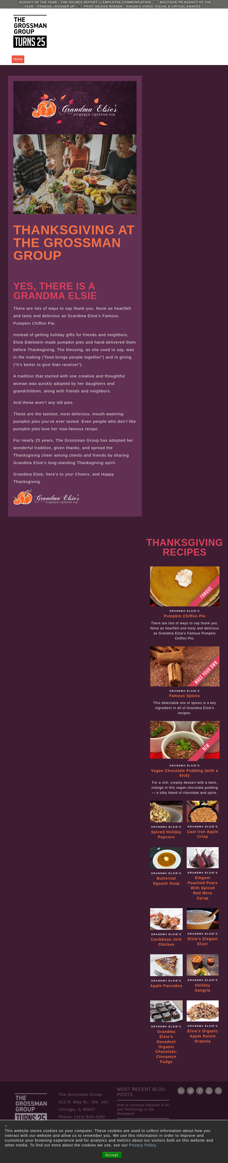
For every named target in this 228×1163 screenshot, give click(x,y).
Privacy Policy (142, 1145)
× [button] (6, 1126)
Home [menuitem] (18, 59)
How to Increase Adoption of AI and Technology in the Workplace (143, 1109)
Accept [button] (111, 1155)
